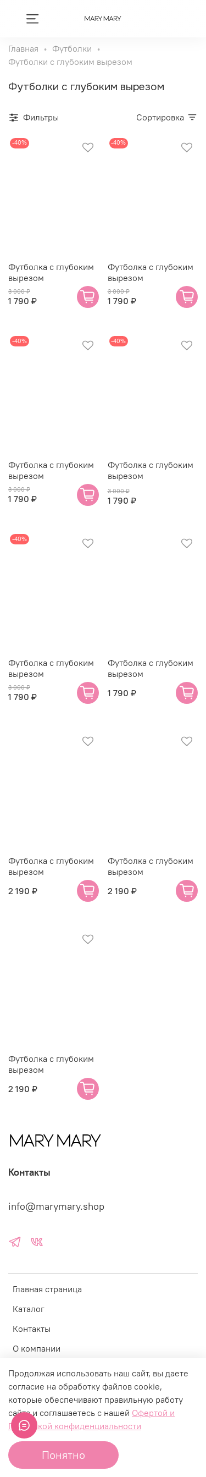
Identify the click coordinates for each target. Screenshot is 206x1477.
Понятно (63, 1455)
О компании (36, 1348)
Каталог (28, 1308)
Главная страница (47, 1288)
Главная (23, 48)
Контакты (32, 1328)
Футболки (72, 48)
